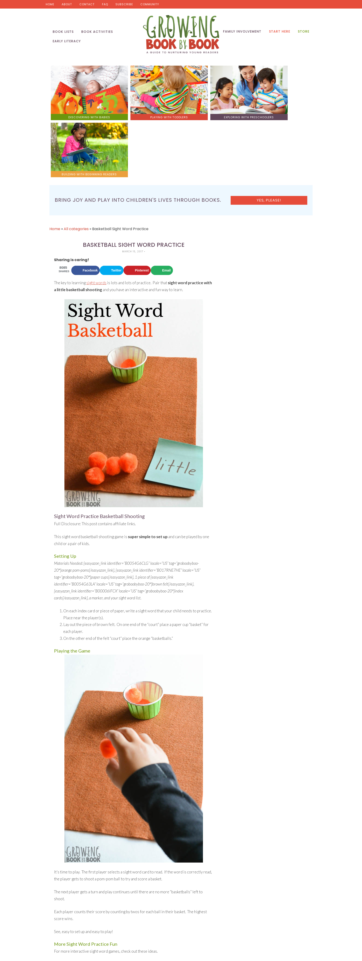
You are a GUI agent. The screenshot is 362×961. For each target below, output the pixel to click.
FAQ (105, 4)
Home (50, 4)
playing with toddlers (148, 109)
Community (149, 4)
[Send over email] (162, 205)
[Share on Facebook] (85, 205)
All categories (76, 163)
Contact (87, 4)
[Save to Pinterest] (137, 205)
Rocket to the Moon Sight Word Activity (87, 898)
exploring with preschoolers (214, 109)
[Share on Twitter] (112, 205)
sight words (96, 217)
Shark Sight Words (69, 911)
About (67, 4)
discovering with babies (82, 109)
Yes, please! (282, 134)
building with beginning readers (279, 109)
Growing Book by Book (181, 34)
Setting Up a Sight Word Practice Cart (86, 924)
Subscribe (124, 4)
